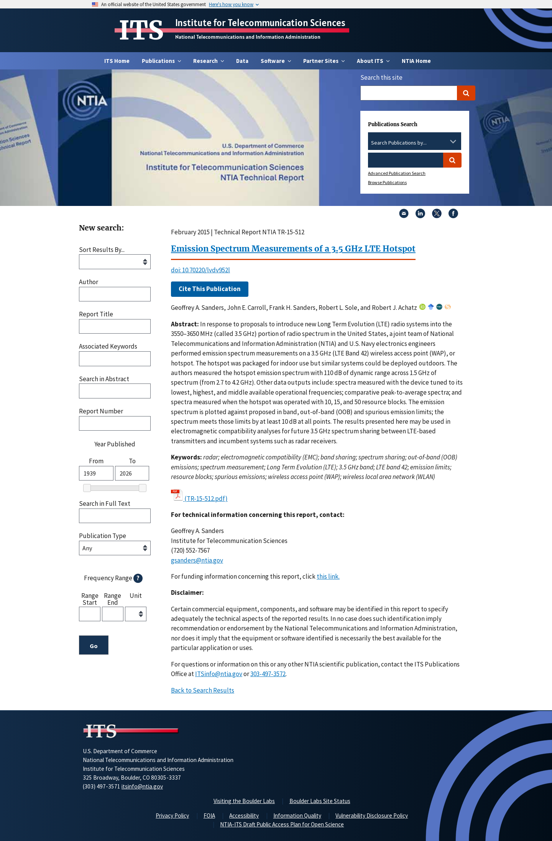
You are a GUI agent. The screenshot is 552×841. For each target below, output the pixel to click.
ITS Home (117, 60)
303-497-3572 (268, 674)
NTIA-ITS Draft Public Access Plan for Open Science (282, 824)
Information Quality (297, 815)
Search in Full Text (104, 503)
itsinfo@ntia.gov (142, 786)
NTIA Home (416, 60)
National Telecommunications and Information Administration (247, 36)
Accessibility (244, 815)
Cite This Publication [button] (210, 289)
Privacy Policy (172, 815)
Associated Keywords (108, 346)
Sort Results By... (102, 249)
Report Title (96, 314)
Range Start (90, 599)
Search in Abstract (104, 379)
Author (88, 282)
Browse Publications (387, 182)
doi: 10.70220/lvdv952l (200, 270)
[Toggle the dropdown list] (453, 141)
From (96, 461)
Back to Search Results (202, 690)
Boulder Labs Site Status (319, 801)
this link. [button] (328, 576)
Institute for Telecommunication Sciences (260, 22)
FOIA (209, 815)
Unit (136, 596)
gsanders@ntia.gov (197, 560)
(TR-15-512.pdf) (206, 498)
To (132, 461)
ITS (141, 30)
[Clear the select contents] (443, 141)
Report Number (101, 411)
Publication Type (102, 536)
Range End (112, 599)
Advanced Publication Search (397, 173)
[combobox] (414, 143)
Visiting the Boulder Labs (244, 801)
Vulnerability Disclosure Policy (371, 815)
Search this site (381, 77)
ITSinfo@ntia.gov (218, 674)
